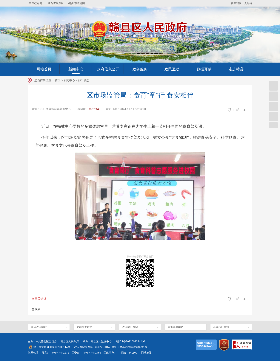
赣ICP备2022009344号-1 (130, 341)
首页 (57, 80)
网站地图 (146, 352)
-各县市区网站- (221, 327)
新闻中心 (69, 80)
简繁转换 (236, 3)
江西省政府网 (57, 3)
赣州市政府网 (79, 3)
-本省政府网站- (38, 327)
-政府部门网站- (130, 327)
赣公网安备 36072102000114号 (51, 346)
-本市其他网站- (175, 327)
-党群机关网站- (84, 327)
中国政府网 (36, 3)
